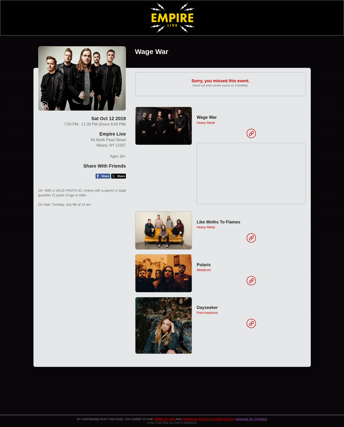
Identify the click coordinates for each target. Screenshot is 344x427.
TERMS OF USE (164, 419)
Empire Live (112, 133)
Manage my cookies (251, 419)
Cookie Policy (222, 419)
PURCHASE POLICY (196, 419)
